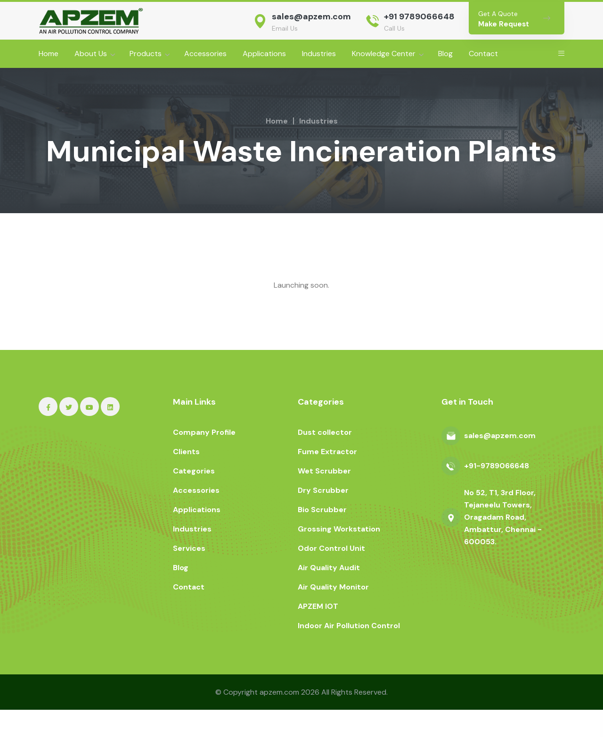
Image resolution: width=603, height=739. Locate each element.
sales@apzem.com (311, 16)
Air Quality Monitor (333, 616)
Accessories (205, 53)
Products (146, 53)
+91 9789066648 (419, 16)
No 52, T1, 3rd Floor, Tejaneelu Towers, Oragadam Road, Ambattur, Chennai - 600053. (503, 546)
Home (48, 53)
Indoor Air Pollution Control (349, 655)
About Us (90, 53)
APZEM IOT (318, 635)
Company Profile (204, 461)
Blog (445, 53)
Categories (194, 500)
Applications (264, 53)
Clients (186, 481)
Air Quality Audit (329, 597)
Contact (483, 53)
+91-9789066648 (496, 495)
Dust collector (325, 461)
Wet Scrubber (324, 500)
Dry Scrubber (323, 519)
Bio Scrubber (322, 539)
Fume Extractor (327, 481)
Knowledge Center (384, 53)
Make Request (503, 24)
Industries (319, 53)
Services (189, 577)
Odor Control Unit (331, 577)
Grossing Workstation (339, 558)
